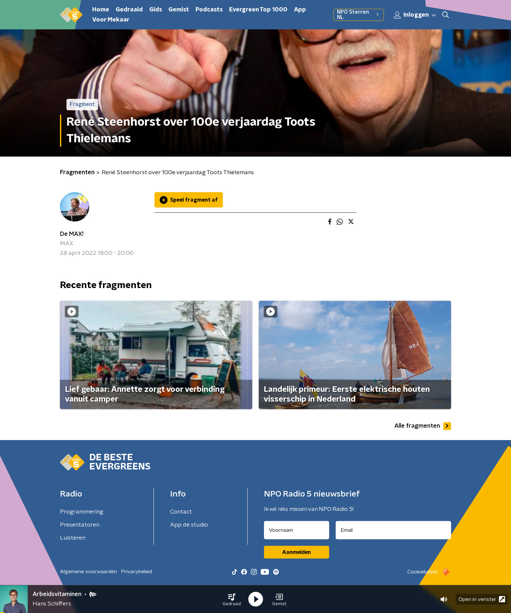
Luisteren (72, 538)
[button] (231, 599)
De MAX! (71, 234)
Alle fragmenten (422, 426)
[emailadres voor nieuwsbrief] (393, 530)
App (300, 10)
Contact (181, 512)
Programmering (81, 512)
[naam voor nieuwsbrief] (296, 530)
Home (100, 10)
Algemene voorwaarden (88, 571)
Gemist (178, 10)
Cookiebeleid (422, 572)
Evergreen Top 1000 (258, 10)
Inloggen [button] (415, 15)
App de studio (189, 525)
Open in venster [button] (482, 599)
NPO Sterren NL (358, 14)
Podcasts (209, 10)
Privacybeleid (136, 571)
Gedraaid (129, 10)
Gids (155, 10)
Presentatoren (79, 525)
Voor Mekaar (110, 20)
